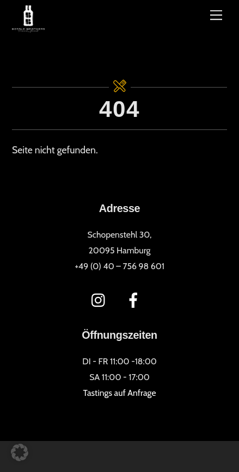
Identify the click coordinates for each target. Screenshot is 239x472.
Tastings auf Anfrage (119, 393)
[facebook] (135, 299)
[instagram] (101, 299)
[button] (19, 452)
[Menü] (216, 15)
